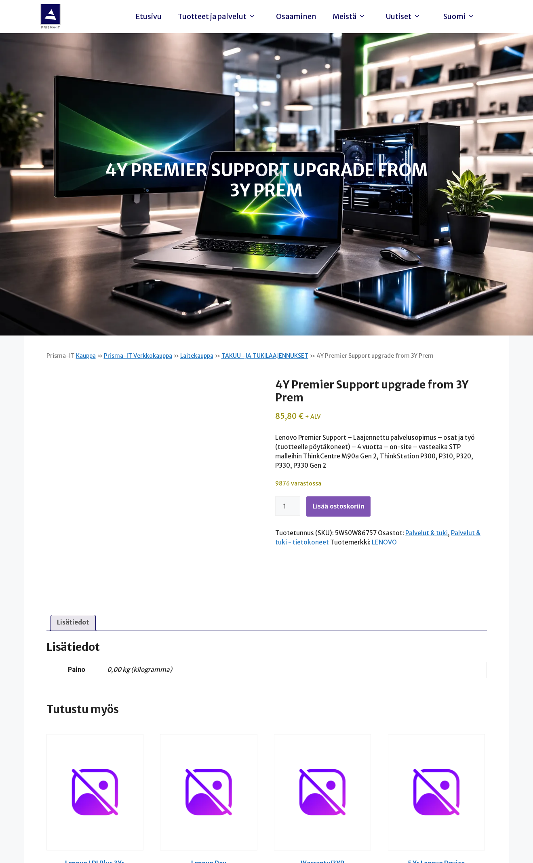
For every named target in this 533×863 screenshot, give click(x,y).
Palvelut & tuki (426, 533)
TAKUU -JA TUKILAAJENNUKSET (264, 355)
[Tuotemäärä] (287, 506)
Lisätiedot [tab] (73, 622)
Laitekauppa (196, 355)
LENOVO (384, 542)
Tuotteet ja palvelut (219, 17)
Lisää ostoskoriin (338, 506)
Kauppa (86, 355)
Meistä (351, 17)
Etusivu (148, 16)
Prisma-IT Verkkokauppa (138, 355)
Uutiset (405, 17)
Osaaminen (296, 16)
